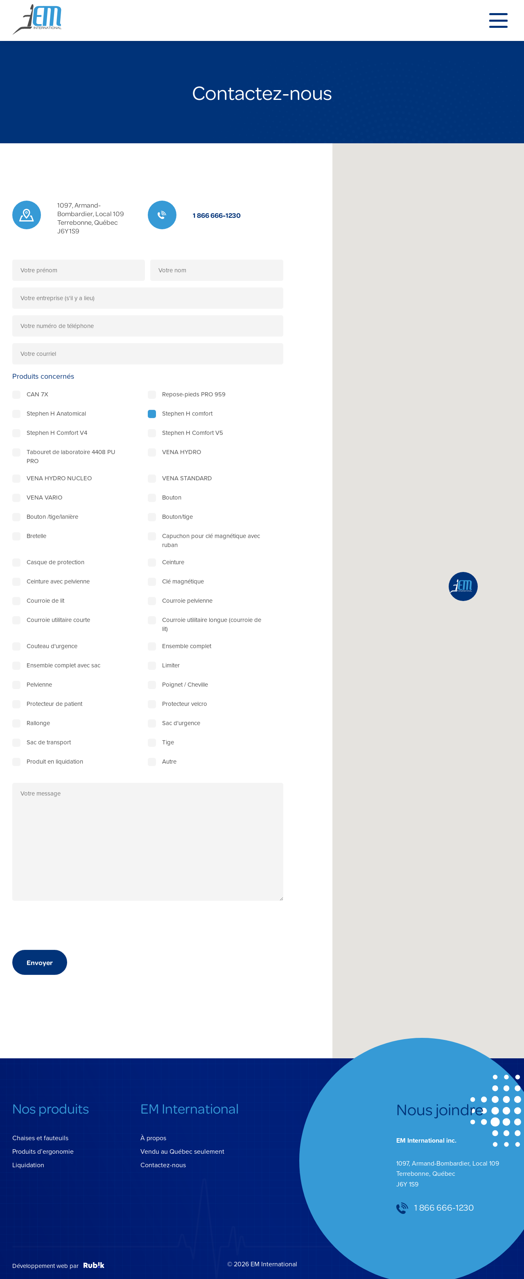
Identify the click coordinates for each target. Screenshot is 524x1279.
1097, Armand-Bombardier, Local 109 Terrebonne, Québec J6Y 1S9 (90, 218)
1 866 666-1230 (217, 215)
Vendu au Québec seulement (182, 1151)
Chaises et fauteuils (40, 1138)
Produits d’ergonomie (43, 1151)
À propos (153, 1138)
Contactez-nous (163, 1165)
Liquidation (28, 1165)
